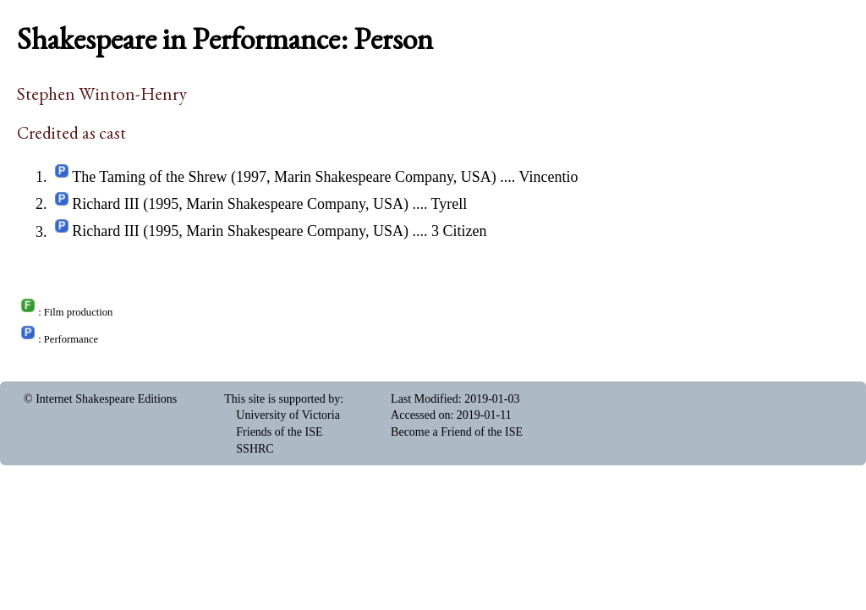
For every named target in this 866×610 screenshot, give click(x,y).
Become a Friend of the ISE (457, 432)
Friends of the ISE (279, 432)
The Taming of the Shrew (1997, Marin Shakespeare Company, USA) (284, 176)
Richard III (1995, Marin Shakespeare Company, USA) (240, 203)
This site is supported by (282, 399)
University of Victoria (288, 415)
